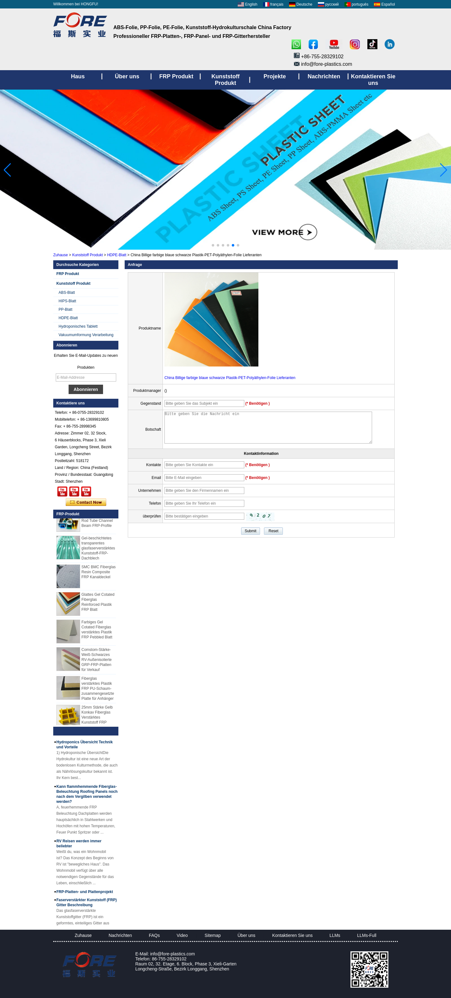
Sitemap (212, 935)
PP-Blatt (65, 309)
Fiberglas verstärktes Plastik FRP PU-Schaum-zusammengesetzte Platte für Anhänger (97, 691)
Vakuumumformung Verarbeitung (86, 335)
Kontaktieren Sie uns (292, 935)
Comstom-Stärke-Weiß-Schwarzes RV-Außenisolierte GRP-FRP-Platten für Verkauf (96, 662)
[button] (213, 245)
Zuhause (60, 255)
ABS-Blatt (67, 292)
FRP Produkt (67, 274)
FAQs (154, 935)
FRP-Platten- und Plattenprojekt (84, 894)
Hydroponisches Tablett (78, 326)
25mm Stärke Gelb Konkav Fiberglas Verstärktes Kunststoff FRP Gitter (97, 720)
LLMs (334, 935)
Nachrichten (120, 935)
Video (182, 935)
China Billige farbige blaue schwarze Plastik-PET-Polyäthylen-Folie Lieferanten (229, 378)
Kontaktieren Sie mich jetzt (86, 502)
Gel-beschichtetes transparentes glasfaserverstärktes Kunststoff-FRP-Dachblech (98, 550)
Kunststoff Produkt (87, 255)
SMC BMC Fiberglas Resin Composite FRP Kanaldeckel (98, 574)
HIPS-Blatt (67, 301)
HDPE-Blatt (116, 255)
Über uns (247, 935)
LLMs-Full (366, 935)
